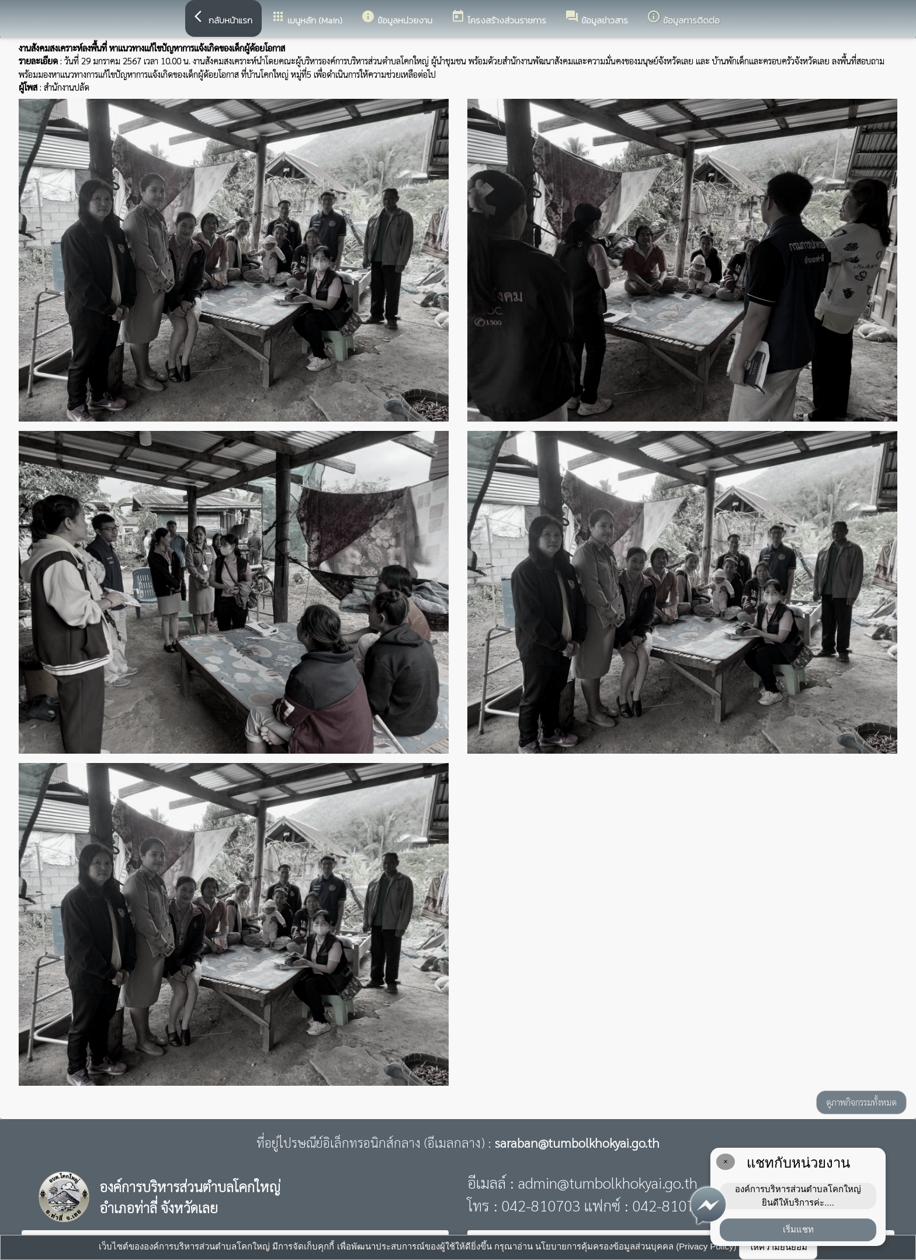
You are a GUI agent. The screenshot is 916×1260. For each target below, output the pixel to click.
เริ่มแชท (798, 1229)
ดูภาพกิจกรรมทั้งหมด (861, 1101)
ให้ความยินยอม (778, 1247)
